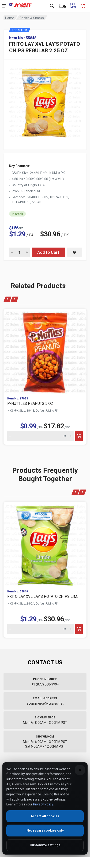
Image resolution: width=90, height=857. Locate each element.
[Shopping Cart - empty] (83, 6)
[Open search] (52, 6)
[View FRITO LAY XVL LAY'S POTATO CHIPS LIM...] (45, 544)
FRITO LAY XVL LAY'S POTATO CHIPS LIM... (43, 596)
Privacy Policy (43, 804)
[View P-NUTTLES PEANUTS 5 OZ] (45, 351)
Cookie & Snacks (31, 18)
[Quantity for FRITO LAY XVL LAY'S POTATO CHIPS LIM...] (40, 629)
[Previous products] (8, 299)
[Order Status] (62, 6)
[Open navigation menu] (4, 6)
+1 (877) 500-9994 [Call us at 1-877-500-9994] (45, 684)
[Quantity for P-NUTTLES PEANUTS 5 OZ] (40, 436)
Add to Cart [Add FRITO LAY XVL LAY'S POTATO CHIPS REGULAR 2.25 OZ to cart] (48, 252)
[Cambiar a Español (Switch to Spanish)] (73, 6)
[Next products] (14, 299)
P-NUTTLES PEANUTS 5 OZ (30, 403)
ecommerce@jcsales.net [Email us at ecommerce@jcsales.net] (45, 703)
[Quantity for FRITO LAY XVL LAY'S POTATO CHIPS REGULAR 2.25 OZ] (19, 252)
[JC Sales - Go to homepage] (20, 6)
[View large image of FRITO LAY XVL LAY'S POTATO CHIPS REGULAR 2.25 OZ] (45, 101)
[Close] (80, 770)
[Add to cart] (79, 436)
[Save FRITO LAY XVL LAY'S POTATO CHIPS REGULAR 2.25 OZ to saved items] (74, 252)
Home (9, 18)
